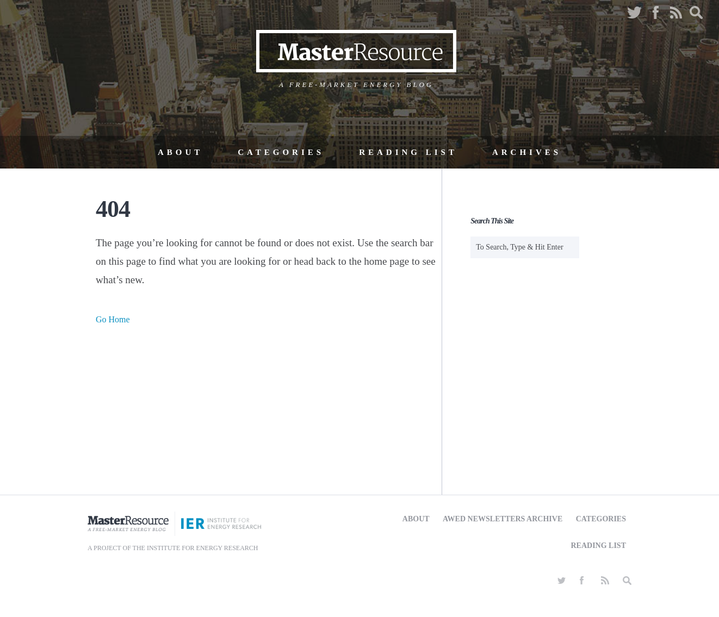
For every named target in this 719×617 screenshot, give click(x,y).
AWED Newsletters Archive (502, 519)
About (180, 152)
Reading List (408, 152)
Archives (526, 152)
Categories (281, 152)
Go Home (113, 319)
